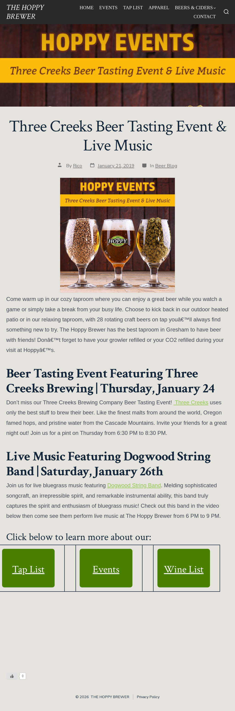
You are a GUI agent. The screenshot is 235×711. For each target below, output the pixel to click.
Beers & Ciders (195, 7)
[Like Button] (12, 676)
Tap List (133, 7)
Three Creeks (190, 402)
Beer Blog (166, 165)
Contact (205, 16)
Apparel (158, 7)
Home (87, 7)
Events (108, 7)
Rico (77, 165)
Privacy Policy (148, 697)
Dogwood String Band (134, 485)
